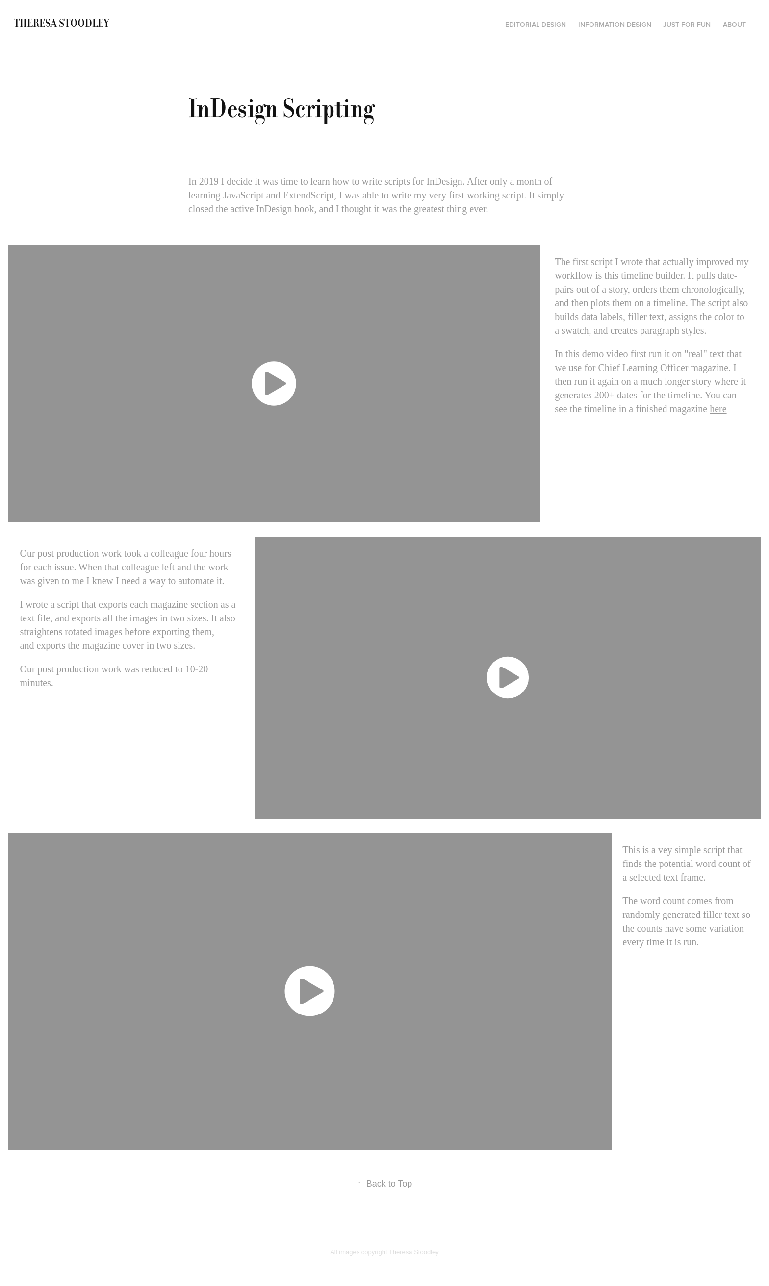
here (718, 408)
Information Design (614, 24)
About (734, 24)
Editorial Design (535, 24)
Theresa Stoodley (61, 23)
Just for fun (687, 24)
